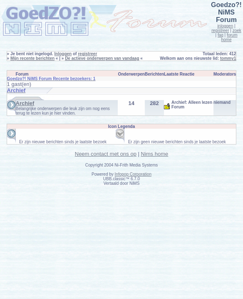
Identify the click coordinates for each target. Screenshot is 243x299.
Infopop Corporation (133, 174)
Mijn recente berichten (32, 58)
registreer (220, 30)
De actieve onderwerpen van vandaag (102, 58)
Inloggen (63, 53)
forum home (229, 37)
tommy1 (228, 58)
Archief (25, 103)
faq (220, 35)
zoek (237, 30)
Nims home (155, 154)
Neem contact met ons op (105, 154)
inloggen (225, 26)
